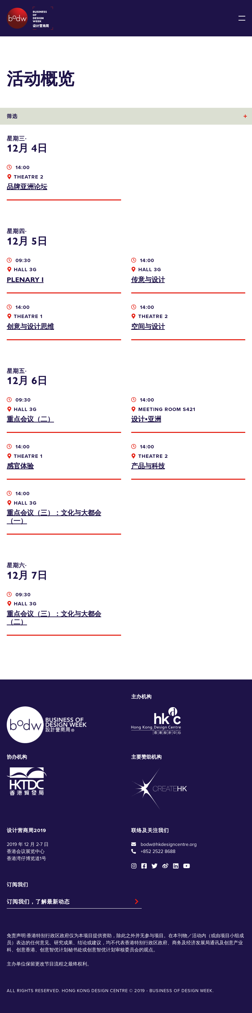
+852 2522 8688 (158, 851)
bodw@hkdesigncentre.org (169, 844)
